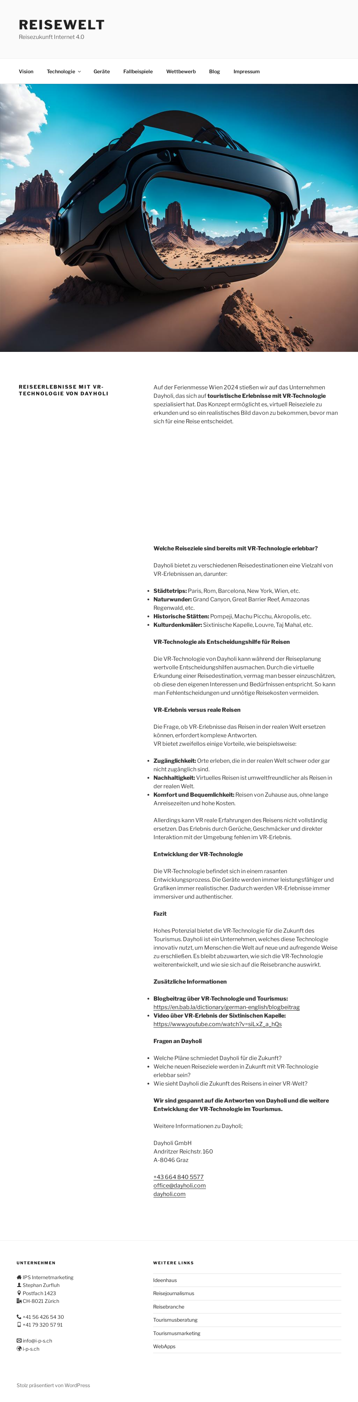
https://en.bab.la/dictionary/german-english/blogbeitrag (226, 1007)
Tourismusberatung (175, 1320)
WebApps (164, 1346)
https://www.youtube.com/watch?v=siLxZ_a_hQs (217, 1024)
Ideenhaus (165, 1280)
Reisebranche (168, 1307)
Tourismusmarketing (176, 1333)
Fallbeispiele (138, 71)
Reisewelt (62, 25)
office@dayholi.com (179, 1185)
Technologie (64, 71)
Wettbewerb (181, 71)
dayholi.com (169, 1194)
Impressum (247, 71)
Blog (214, 71)
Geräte (102, 71)
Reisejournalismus (173, 1293)
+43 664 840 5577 (178, 1177)
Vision (26, 71)
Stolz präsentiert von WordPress (53, 1385)
